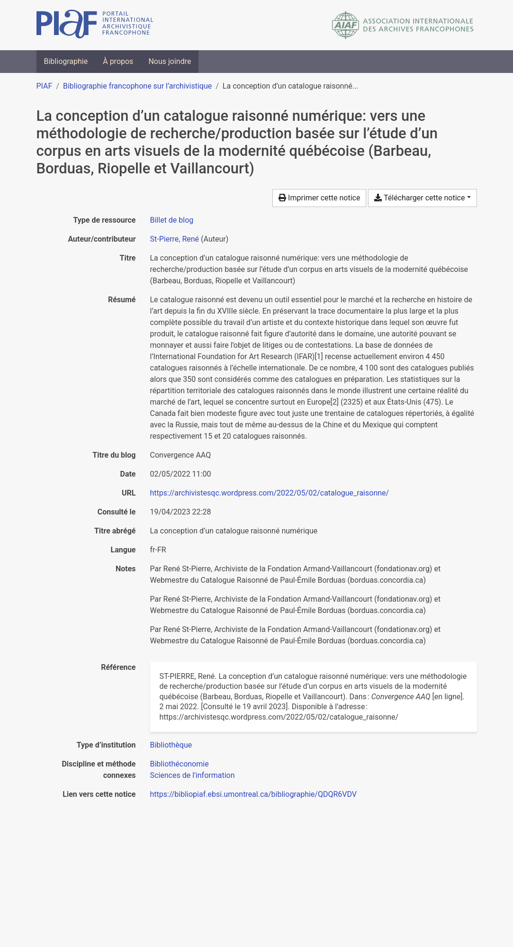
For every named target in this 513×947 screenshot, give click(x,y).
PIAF (44, 85)
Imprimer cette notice (319, 197)
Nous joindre (169, 61)
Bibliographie (66, 61)
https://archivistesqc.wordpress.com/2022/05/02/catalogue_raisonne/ (269, 492)
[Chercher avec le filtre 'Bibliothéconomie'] (179, 763)
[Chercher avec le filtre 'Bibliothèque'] (171, 744)
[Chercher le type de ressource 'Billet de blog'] (172, 220)
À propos (118, 61)
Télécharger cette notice (419, 197)
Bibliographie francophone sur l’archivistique (137, 85)
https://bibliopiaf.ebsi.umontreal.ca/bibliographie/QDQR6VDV (253, 794)
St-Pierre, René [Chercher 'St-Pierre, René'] (174, 239)
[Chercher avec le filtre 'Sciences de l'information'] (192, 775)
